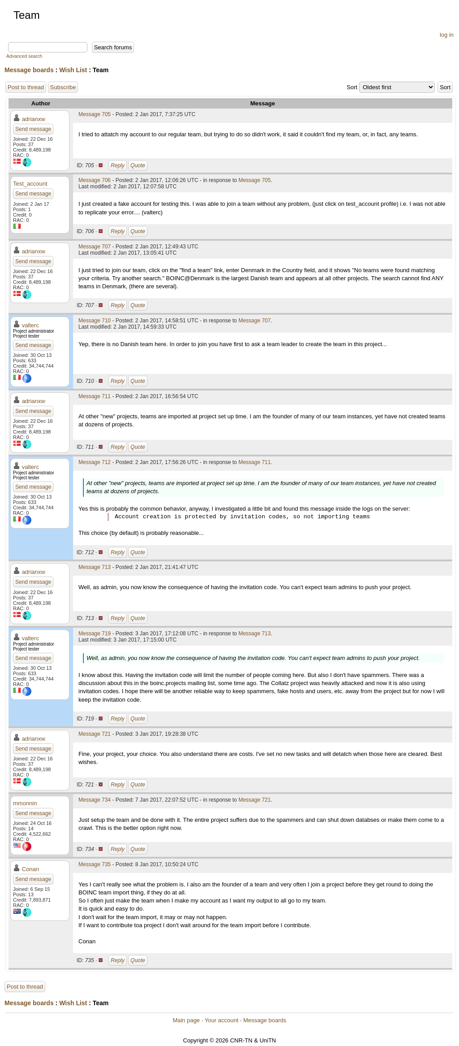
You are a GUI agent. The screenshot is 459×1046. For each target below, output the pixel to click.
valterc (30, 325)
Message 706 (94, 180)
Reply (118, 165)
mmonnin (25, 803)
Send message (33, 129)
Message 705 (94, 114)
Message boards (29, 70)
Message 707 (94, 246)
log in (447, 34)
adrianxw (33, 119)
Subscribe (63, 87)
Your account (221, 1020)
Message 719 (94, 633)
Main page (186, 1020)
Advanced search (24, 56)
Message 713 (94, 567)
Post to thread (26, 87)
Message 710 (94, 320)
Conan (30, 869)
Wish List (73, 70)
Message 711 (94, 396)
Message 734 (94, 800)
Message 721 (94, 734)
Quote (137, 165)
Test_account (30, 183)
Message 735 (94, 864)
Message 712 (94, 462)
